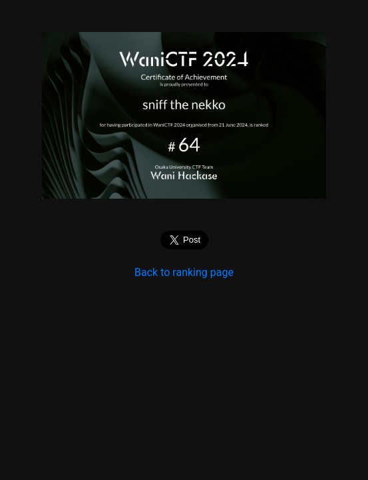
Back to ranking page (184, 272)
